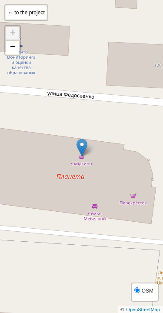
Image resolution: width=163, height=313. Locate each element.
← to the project (26, 13)
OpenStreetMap (143, 309)
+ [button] (13, 33)
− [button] (13, 47)
